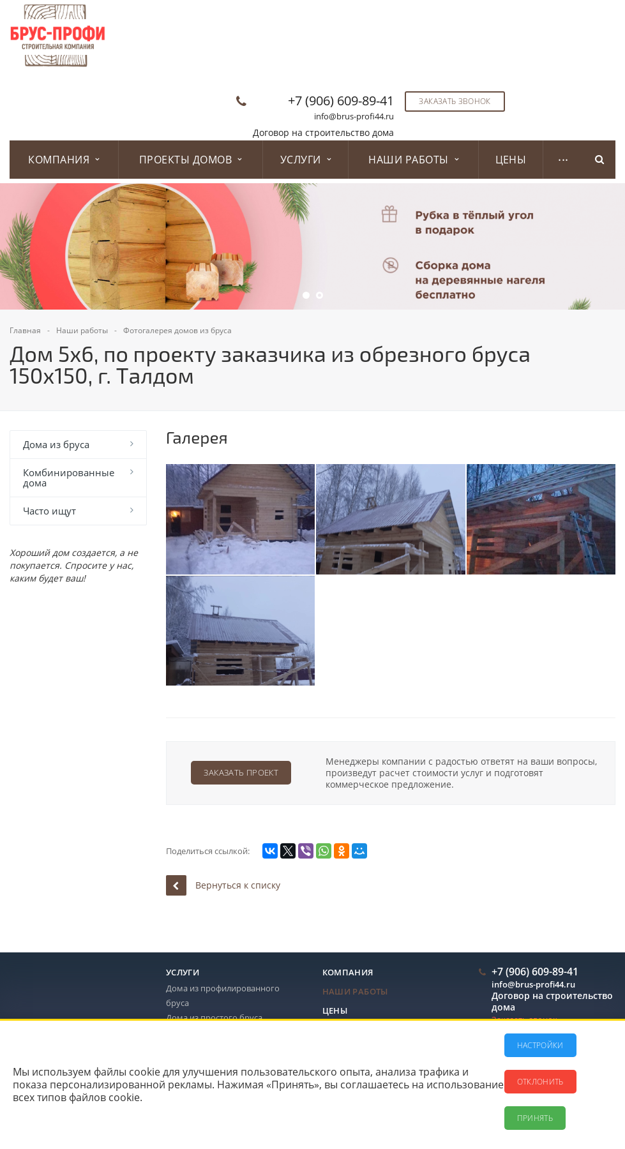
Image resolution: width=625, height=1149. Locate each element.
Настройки (540, 1045)
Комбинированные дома (68, 477)
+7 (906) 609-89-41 (341, 101)
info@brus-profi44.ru (354, 116)
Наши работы (413, 160)
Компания (63, 160)
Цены (511, 160)
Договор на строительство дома (323, 132)
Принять (535, 1118)
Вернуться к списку (223, 885)
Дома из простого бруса (214, 1017)
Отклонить (540, 1081)
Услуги (305, 160)
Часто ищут (49, 510)
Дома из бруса (56, 444)
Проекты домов (190, 160)
